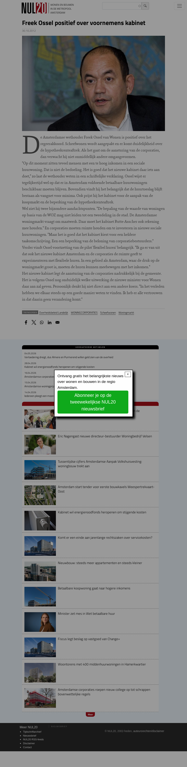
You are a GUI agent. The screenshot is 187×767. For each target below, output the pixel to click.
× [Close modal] (128, 374)
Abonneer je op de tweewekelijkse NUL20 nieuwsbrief (93, 402)
